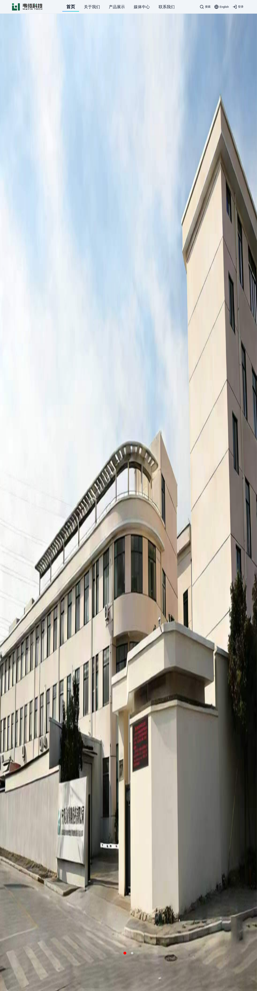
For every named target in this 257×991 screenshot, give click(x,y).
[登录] (238, 7)
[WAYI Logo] (27, 7)
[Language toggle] (221, 7)
